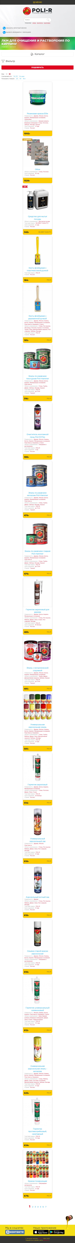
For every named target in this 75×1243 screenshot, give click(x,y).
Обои (37, 169)
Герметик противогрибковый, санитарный (37, 1131)
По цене (21, 76)
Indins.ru (46, 1240)
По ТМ (15, 76)
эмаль (34, 23)
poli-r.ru (40, 1238)
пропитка (40, 23)
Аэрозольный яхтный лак (37, 897)
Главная (5, 47)
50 (20, 78)
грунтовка (47, 23)
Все (24, 78)
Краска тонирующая (37, 1181)
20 (17, 78)
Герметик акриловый (37, 785)
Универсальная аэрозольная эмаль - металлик (37, 1068)
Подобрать (37, 67)
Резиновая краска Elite (37, 114)
